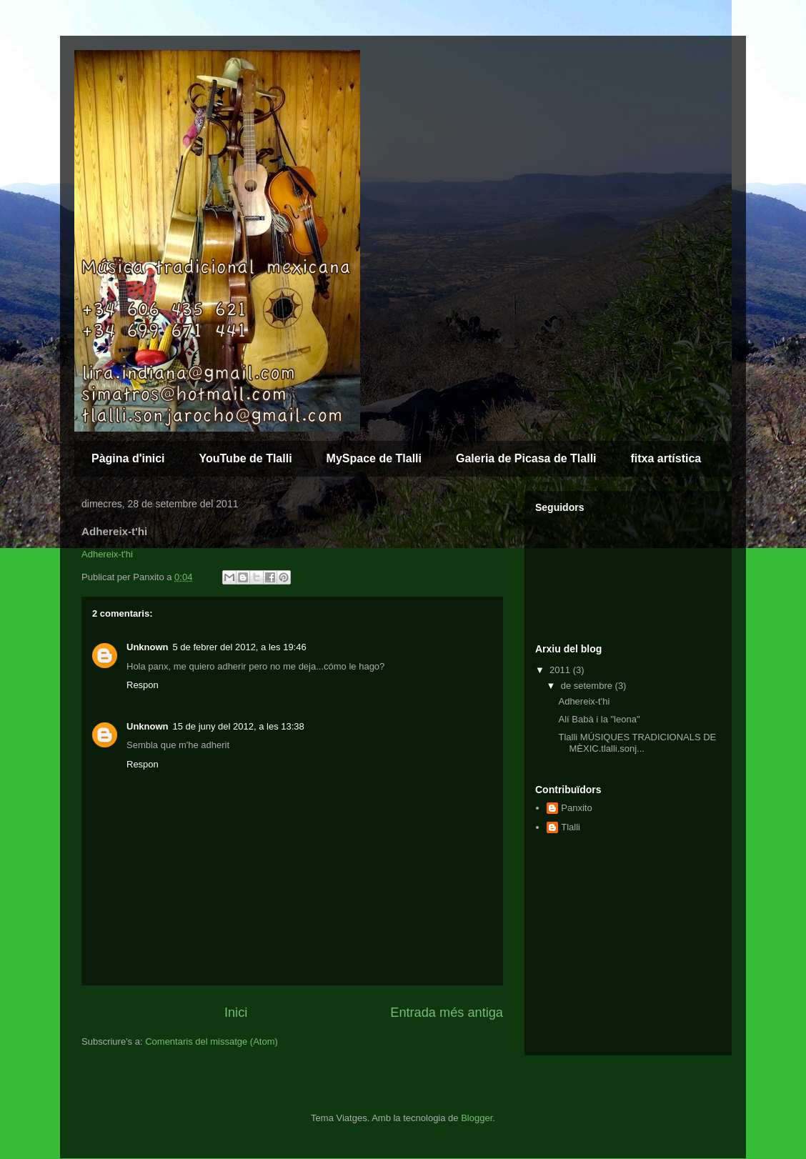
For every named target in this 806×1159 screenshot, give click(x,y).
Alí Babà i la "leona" (599, 719)
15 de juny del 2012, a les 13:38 (238, 726)
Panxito (576, 807)
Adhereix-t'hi (107, 554)
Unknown (147, 647)
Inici (235, 1012)
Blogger (476, 1118)
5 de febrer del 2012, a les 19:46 (240, 647)
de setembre (588, 685)
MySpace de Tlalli (374, 458)
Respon (142, 685)
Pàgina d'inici (128, 458)
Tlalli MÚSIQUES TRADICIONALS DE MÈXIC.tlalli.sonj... (637, 743)
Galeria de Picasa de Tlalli (526, 458)
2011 (561, 670)
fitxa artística (666, 458)
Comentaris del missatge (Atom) (211, 1041)
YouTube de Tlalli (245, 458)
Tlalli (570, 827)
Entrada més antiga (446, 1012)
